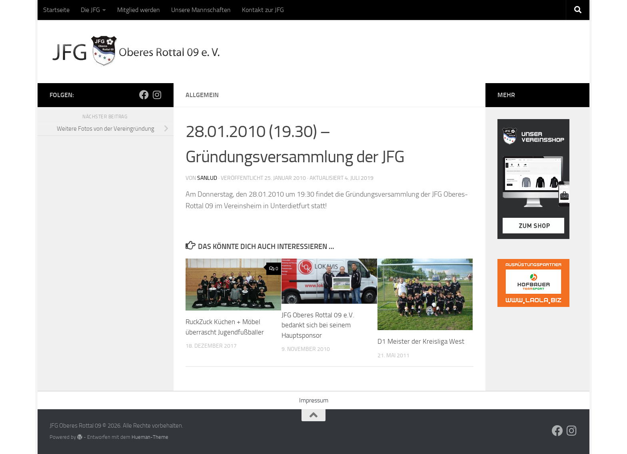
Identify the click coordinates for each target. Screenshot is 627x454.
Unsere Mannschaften (201, 10)
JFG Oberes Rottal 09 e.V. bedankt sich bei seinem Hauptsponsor (318, 325)
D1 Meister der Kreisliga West (420, 341)
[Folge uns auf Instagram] (157, 95)
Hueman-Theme (150, 437)
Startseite (56, 10)
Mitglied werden (138, 10)
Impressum (313, 400)
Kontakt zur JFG (263, 10)
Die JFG (90, 10)
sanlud (207, 178)
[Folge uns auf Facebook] (144, 95)
